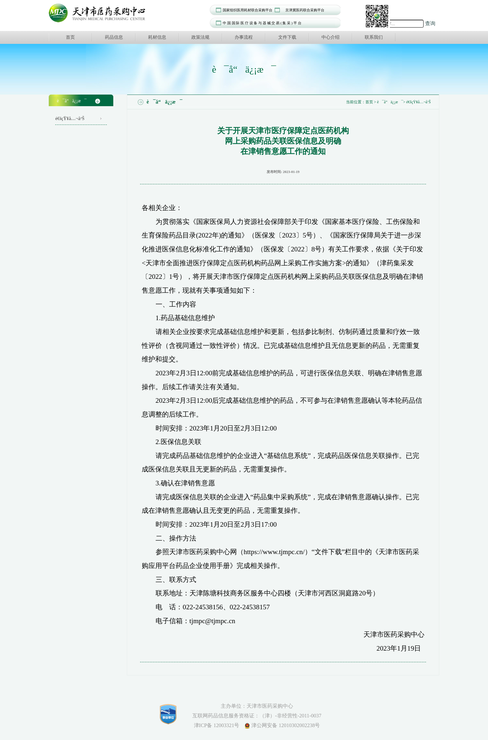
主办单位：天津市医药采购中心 (257, 706)
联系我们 (374, 37)
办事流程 (244, 37)
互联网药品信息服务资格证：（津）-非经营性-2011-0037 (256, 715)
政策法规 (200, 37)
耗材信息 (157, 37)
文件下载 (287, 37)
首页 (70, 37)
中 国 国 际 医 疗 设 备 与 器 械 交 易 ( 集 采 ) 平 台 (262, 23)
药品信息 (114, 37)
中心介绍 (330, 37)
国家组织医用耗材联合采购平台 (247, 10)
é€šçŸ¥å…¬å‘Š (69, 118)
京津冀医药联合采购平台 (304, 10)
